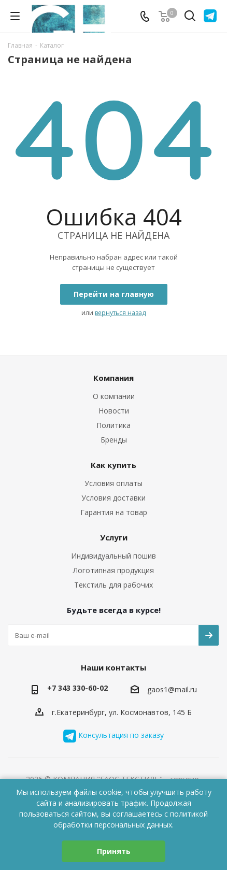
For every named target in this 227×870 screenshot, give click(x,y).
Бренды (114, 440)
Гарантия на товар (113, 512)
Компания (113, 378)
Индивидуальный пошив (113, 556)
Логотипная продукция (113, 570)
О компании (114, 396)
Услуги (113, 537)
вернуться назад (120, 312)
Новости (113, 411)
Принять (114, 851)
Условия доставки (113, 498)
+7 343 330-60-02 (77, 688)
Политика (113, 425)
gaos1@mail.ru (172, 689)
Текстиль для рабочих (113, 585)
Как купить (113, 465)
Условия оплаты (113, 483)
